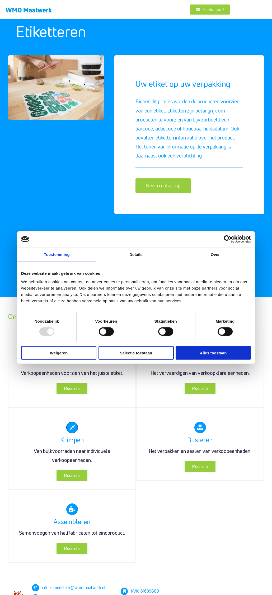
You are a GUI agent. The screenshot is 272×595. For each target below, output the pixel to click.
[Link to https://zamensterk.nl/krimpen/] (72, 427)
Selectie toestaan (136, 352)
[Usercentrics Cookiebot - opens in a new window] (228, 239)
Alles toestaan (213, 352)
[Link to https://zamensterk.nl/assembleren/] (72, 509)
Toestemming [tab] (57, 254)
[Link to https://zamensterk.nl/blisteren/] (200, 427)
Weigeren (59, 352)
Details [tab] (136, 254)
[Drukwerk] (29, 10)
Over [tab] (215, 254)
